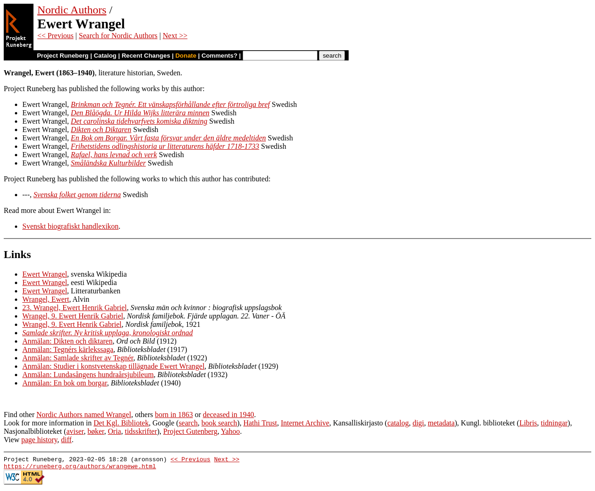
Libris (528, 423)
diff (66, 440)
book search (219, 423)
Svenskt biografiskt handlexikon (70, 226)
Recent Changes (146, 55)
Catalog (105, 55)
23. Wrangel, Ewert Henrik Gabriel (74, 308)
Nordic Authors (71, 10)
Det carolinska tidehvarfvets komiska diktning (139, 121)
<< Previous (55, 36)
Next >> (175, 36)
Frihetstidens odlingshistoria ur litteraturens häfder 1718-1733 (165, 146)
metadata (441, 423)
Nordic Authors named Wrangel (83, 414)
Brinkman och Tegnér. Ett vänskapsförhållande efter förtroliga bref (170, 104)
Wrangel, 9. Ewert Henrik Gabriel (72, 316)
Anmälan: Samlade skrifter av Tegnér (77, 358)
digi (418, 423)
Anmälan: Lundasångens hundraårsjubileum (88, 374)
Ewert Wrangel (44, 274)
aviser (75, 431)
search (188, 423)
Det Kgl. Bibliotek (121, 423)
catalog (398, 423)
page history (39, 440)
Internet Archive (305, 423)
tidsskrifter (141, 431)
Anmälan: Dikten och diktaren (67, 341)
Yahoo (230, 431)
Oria (114, 431)
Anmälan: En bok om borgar (64, 383)
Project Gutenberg (190, 431)
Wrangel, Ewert (45, 299)
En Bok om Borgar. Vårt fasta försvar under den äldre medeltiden (168, 138)
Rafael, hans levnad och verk (114, 155)
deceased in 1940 (228, 414)
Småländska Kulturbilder (108, 163)
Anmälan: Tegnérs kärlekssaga (67, 349)
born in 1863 (174, 414)
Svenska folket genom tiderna (77, 195)
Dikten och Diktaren (101, 129)
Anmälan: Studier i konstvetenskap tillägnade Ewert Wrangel (113, 366)
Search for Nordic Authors (118, 36)
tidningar (554, 423)
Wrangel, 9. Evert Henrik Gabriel (72, 324)
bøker (95, 431)
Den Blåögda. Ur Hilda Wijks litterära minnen (140, 113)
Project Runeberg (62, 55)
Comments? (220, 55)
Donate (185, 55)
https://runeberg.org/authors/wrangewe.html (80, 468)
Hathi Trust (260, 423)
